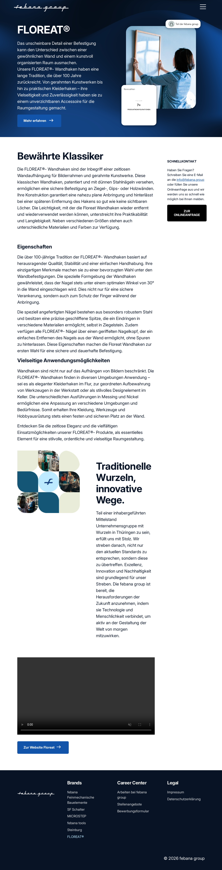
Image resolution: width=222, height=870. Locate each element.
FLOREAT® (75, 837)
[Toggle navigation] (203, 7)
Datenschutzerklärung (184, 799)
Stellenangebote (129, 804)
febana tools (76, 823)
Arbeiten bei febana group (132, 794)
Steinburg (74, 830)
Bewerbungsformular (133, 811)
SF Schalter (76, 809)
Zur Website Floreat (43, 747)
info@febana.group (190, 180)
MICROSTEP (76, 816)
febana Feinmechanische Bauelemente (80, 797)
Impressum (175, 792)
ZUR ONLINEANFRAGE (187, 213)
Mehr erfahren (39, 120)
